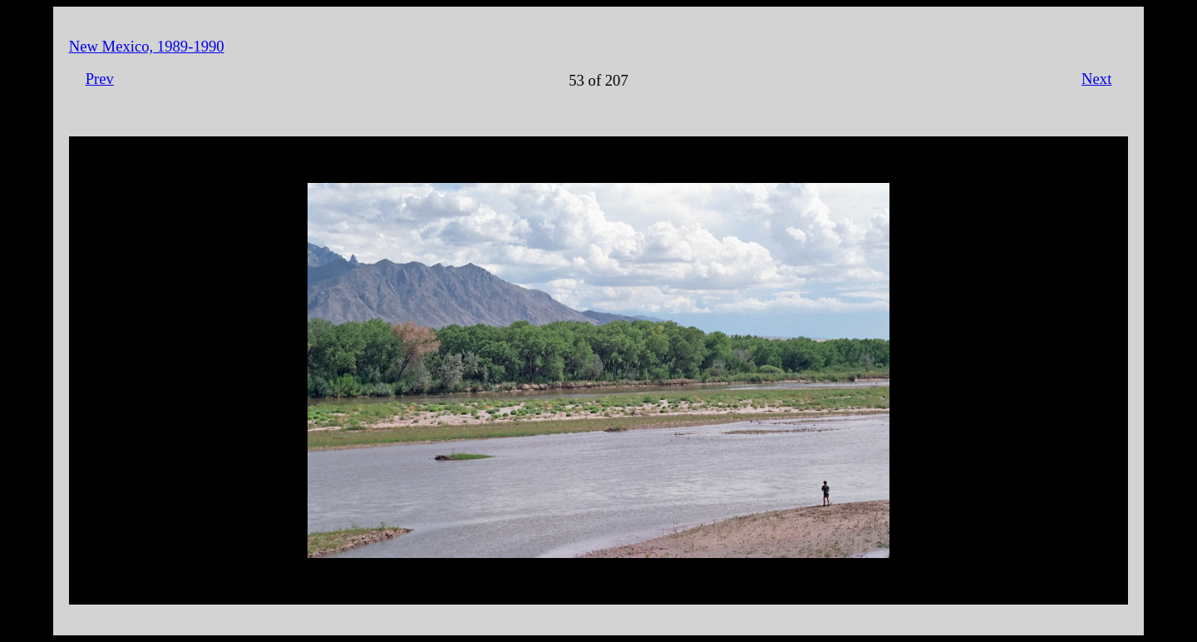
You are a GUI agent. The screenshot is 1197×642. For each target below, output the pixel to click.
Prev (100, 78)
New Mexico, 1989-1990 (146, 46)
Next (1096, 78)
